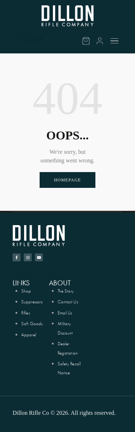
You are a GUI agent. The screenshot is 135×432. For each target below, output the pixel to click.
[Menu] (115, 40)
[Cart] (86, 41)
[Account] (99, 41)
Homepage (67, 179)
